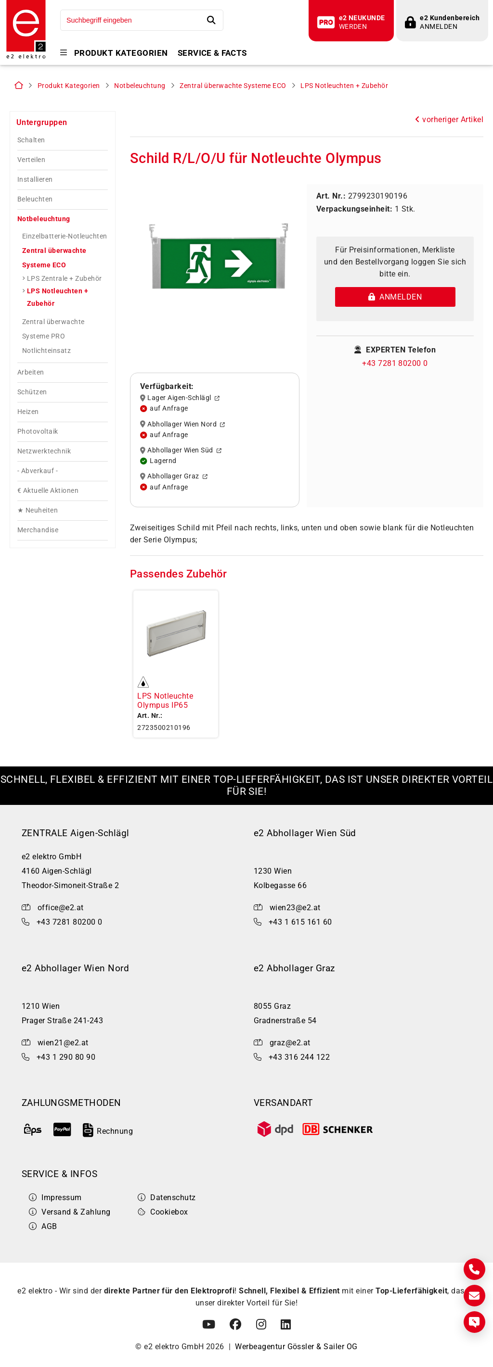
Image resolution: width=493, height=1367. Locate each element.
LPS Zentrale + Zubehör (64, 278)
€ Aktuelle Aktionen (47, 491)
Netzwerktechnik (44, 451)
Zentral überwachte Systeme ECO (233, 86)
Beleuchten (35, 199)
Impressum (55, 1197)
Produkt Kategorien (121, 53)
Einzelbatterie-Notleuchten (64, 236)
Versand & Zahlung (70, 1212)
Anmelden (395, 296)
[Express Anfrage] (474, 1322)
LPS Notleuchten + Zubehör (344, 86)
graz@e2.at (290, 1042)
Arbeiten (30, 372)
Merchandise (37, 530)
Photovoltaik (37, 431)
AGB (43, 1226)
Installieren (35, 180)
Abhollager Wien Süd (180, 450)
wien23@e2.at (295, 907)
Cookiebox (163, 1212)
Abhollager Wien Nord (182, 424)
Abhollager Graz (174, 476)
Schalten (31, 140)
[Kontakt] (474, 1269)
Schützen (32, 392)
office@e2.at (61, 907)
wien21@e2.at (63, 1042)
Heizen (28, 412)
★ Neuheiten (37, 510)
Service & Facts (212, 53)
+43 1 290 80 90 (66, 1057)
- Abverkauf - (37, 471)
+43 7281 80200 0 (395, 363)
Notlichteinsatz (46, 350)
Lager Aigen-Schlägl (180, 398)
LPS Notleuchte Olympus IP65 (165, 700)
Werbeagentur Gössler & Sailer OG (296, 1346)
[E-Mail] (474, 1295)
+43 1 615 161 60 (300, 922)
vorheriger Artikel (449, 119)
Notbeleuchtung (140, 86)
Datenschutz (167, 1197)
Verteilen (31, 160)
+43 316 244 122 (299, 1057)
